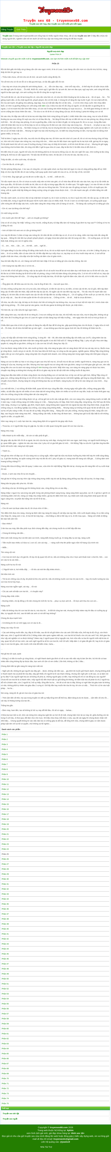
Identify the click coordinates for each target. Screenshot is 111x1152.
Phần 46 (5, 959)
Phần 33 (5, 894)
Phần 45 (5, 954)
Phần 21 (5, 834)
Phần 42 (5, 939)
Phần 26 (5, 859)
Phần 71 (5, 1083)
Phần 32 (5, 889)
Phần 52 (5, 989)
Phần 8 (5, 769)
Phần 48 (5, 969)
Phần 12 (5, 789)
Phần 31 (5, 884)
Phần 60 (5, 1029)
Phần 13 (5, 794)
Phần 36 (5, 909)
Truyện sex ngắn (10, 1119)
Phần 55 (5, 1004)
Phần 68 (5, 1068)
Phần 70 (5, 1078)
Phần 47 (5, 964)
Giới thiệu (21, 29)
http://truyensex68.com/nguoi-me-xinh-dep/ (50, 649)
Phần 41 (5, 934)
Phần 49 (5, 974)
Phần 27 (5, 864)
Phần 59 (5, 1024)
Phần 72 (5, 1088)
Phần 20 (5, 829)
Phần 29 (5, 874)
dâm (44, 106)
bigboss (67, 1147)
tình (40, 367)
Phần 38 (5, 919)
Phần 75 (5, 1103)
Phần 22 (5, 839)
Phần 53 (5, 994)
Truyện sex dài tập (11, 1113)
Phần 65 (5, 1054)
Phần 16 (5, 809)
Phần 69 (5, 1073)
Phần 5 (5, 754)
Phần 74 (5, 1098)
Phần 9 (5, 774)
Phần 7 (5, 764)
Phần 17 (5, 814)
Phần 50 (5, 979)
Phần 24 (5, 849)
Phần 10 (5, 779)
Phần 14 (5, 799)
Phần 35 (5, 904)
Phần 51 (5, 984)
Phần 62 (5, 1038)
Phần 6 (5, 759)
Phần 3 (5, 744)
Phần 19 (5, 824)
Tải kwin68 (57, 1147)
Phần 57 (5, 1014)
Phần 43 (5, 944)
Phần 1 (5, 734)
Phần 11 (5, 784)
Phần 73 (5, 1093)
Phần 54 (5, 999)
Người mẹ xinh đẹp (55, 51)
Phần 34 (5, 899)
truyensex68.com (59, 1127)
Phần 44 (5, 949)
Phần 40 (5, 929)
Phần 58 (5, 1019)
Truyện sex (7, 36)
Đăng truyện (7, 29)
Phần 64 (5, 1048)
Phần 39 (5, 924)
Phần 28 (5, 869)
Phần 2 (5, 739)
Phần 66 (5, 1058)
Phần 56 (5, 1009)
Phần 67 (5, 1064)
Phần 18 (5, 819)
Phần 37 (5, 914)
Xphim (70, 1130)
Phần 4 (5, 749)
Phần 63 (5, 1044)
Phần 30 (5, 879)
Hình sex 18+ (77, 1133)
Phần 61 (5, 1034)
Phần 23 (5, 844)
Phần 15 (5, 804)
